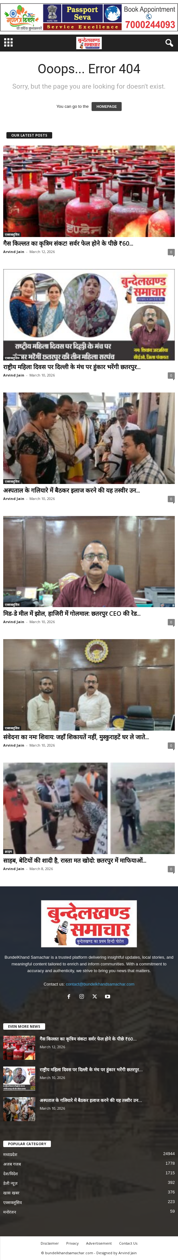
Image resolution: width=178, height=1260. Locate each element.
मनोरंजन (9, 1212)
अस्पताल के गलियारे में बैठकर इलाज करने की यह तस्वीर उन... (71, 490)
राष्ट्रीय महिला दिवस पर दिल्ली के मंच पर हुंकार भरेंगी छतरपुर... (72, 367)
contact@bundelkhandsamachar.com (100, 984)
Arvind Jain (13, 251)
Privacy (72, 1243)
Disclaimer (50, 1243)
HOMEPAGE (106, 106)
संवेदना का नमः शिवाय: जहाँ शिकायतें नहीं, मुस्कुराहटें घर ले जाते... (76, 737)
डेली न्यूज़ (10, 1183)
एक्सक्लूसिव (12, 234)
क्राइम (8, 851)
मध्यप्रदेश (10, 1154)
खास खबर (11, 1193)
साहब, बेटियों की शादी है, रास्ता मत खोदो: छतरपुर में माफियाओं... (74, 860)
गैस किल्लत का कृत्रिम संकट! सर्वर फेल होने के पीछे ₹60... (68, 243)
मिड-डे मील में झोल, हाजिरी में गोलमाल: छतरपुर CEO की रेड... (72, 613)
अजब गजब (12, 1164)
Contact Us (128, 1243)
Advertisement (99, 1243)
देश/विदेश (10, 1173)
